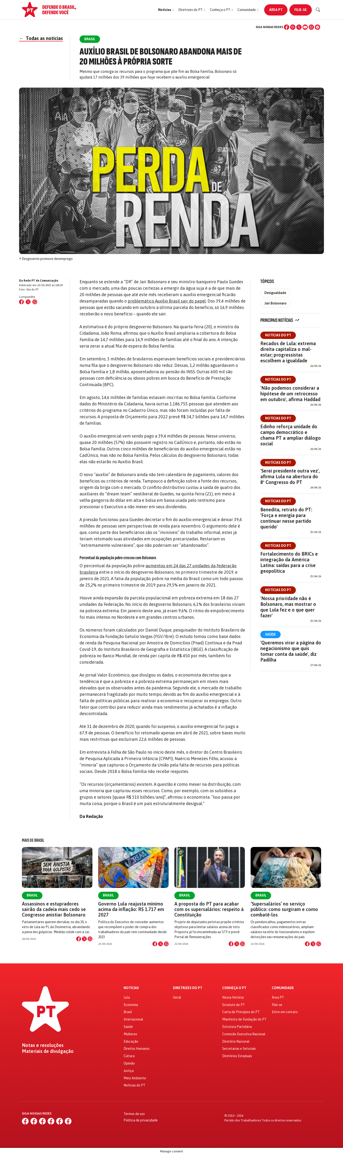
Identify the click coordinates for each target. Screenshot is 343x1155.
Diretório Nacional (235, 1041)
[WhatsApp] (311, 27)
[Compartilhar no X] (84, 938)
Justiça (129, 1071)
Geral (177, 997)
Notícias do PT (278, 335)
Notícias (131, 988)
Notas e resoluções (43, 1045)
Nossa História (233, 997)
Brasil (32, 895)
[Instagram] (292, 27)
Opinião (129, 1063)
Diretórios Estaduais (237, 1056)
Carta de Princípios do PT (241, 1012)
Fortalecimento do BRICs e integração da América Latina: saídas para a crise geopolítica (289, 562)
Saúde (270, 634)
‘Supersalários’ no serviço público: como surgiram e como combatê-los (284, 909)
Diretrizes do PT (187, 988)
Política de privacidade (141, 1120)
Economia (131, 1005)
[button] (166, 9)
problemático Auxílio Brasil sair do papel (167, 301)
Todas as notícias (41, 38)
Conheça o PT (234, 988)
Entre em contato (285, 1012)
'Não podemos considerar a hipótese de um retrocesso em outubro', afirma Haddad (290, 393)
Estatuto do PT (233, 1005)
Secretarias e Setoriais (239, 1048)
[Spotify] (317, 27)
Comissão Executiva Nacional (243, 1034)
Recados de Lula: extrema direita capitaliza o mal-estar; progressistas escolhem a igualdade (288, 352)
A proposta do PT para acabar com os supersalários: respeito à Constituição (209, 909)
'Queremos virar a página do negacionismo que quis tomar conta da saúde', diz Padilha (290, 651)
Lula (127, 997)
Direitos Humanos (137, 1048)
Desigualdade (275, 293)
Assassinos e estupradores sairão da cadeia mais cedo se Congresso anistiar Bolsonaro (54, 909)
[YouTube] (305, 27)
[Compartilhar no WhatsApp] (34, 301)
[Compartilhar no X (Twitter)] (28, 301)
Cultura (129, 1056)
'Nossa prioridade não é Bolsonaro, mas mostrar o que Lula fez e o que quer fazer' (288, 607)
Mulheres (130, 1034)
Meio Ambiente (135, 1078)
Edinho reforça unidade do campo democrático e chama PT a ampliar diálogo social (290, 435)
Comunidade (283, 988)
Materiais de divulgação (48, 1051)
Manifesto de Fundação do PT (244, 1019)
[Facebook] (286, 27)
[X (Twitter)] (299, 27)
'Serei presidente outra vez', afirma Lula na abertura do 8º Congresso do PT (290, 476)
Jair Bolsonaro (275, 303)
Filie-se (300, 10)
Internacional (133, 1019)
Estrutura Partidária (237, 1027)
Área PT (275, 10)
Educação (131, 1041)
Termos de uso (134, 1114)
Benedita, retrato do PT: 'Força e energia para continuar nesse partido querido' (286, 518)
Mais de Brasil (33, 840)
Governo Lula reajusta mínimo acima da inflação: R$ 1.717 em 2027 (131, 909)
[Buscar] (318, 9)
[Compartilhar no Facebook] (21, 301)
